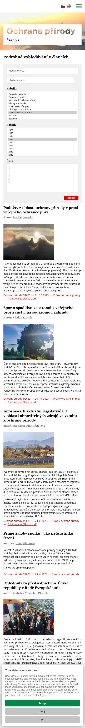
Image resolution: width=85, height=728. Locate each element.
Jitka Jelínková (25, 543)
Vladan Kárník (22, 317)
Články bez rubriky (42, 94)
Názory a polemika (42, 103)
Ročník (11, 124)
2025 (42, 133)
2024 (42, 136)
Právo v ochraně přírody (42, 112)
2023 (42, 139)
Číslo (10, 161)
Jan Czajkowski (23, 217)
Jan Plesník (40, 593)
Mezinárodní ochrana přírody (42, 100)
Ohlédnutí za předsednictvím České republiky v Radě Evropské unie (35, 585)
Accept (42, 703)
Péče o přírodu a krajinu (42, 109)
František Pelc (35, 425)
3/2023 (26, 520)
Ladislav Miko (22, 593)
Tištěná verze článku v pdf (22, 298)
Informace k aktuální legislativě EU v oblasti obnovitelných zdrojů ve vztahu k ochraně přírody (40, 415)
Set (42, 719)
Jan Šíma (19, 425)
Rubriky (12, 88)
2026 (42, 130)
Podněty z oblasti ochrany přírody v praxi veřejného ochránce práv (40, 209)
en (69, 6)
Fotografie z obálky (42, 97)
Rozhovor (42, 118)
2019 (42, 151)
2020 (42, 148)
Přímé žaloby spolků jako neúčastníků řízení (38, 535)
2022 (42, 142)
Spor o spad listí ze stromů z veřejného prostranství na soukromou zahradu (38, 310)
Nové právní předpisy (42, 106)
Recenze (42, 115)
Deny (42, 711)
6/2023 (26, 295)
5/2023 (26, 398)
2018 (42, 154)
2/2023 (26, 574)
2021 (42, 145)
